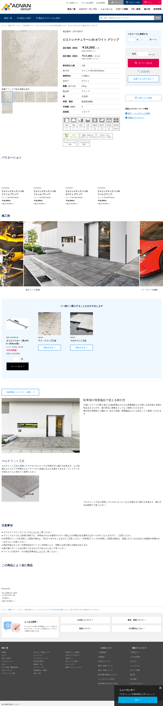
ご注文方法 (145, 71)
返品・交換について (107, 664)
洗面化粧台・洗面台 (40, 670)
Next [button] (3, 86)
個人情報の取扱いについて (109, 667)
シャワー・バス (39, 667)
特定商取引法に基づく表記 (109, 673)
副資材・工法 (38, 664)
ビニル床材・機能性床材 (10, 667)
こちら (34, 532)
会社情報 (135, 670)
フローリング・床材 (8, 673)
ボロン (4, 664)
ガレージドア (70, 664)
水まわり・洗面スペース (42, 652)
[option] (30, 58)
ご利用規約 (104, 652)
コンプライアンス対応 (107, 670)
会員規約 (103, 655)
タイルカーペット (8, 661)
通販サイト (12, 610)
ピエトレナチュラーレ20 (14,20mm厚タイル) (50, 25)
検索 (158, 18)
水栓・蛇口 (37, 673)
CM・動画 (136, 9)
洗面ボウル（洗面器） (73, 652)
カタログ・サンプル (88, 9)
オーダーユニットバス (41, 658)
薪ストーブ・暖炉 (72, 661)
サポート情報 (122, 9)
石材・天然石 (6, 658)
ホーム (4, 25)
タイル (18, 25)
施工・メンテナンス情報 (139, 113)
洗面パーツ (69, 658)
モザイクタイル (7, 670)
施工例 (147, 9)
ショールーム (106, 9)
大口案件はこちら (136, 633)
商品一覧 (71, 9)
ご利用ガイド (73, 3)
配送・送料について (136, 621)
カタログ (135, 658)
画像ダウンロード (136, 118)
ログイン (117, 2)
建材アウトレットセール (74, 667)
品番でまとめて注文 (142, 79)
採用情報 (158, 9)
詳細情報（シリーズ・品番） (19, 392)
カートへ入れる (145, 63)
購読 (136, 700)
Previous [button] (23, 254)
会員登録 (101, 3)
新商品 (4, 652)
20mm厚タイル (28, 25)
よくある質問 (88, 3)
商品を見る (49, 347)
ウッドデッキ (38, 655)
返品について (84, 633)
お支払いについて (84, 621)
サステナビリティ (138, 673)
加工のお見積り (39, 661)
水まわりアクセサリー (73, 655)
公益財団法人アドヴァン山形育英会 (144, 676)
